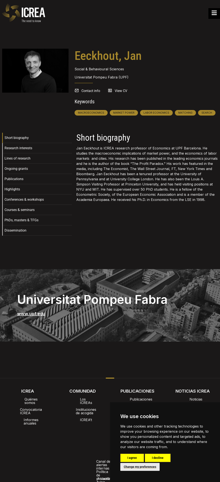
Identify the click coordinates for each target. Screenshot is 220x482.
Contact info (90, 91)
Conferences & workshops (24, 199)
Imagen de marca (94, 430)
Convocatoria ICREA (27, 406)
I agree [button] (132, 457)
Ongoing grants (16, 169)
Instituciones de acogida (82, 406)
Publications (14, 179)
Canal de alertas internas (41, 441)
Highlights (12, 189)
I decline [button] (157, 457)
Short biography (17, 138)
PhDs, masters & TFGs (21, 220)
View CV (121, 91)
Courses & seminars (20, 210)
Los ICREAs (82, 399)
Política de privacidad (86, 441)
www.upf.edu (31, 313)
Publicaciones (137, 399)
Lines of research (18, 158)
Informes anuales (27, 413)
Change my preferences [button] (140, 466)
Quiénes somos (27, 399)
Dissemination (15, 230)
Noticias (192, 399)
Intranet (66, 430)
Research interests (18, 148)
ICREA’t (82, 413)
